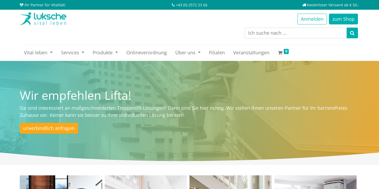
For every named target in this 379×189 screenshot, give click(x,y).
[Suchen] (352, 33)
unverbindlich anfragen (49, 128)
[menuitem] (146, 52)
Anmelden (312, 19)
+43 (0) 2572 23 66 (191, 4)
